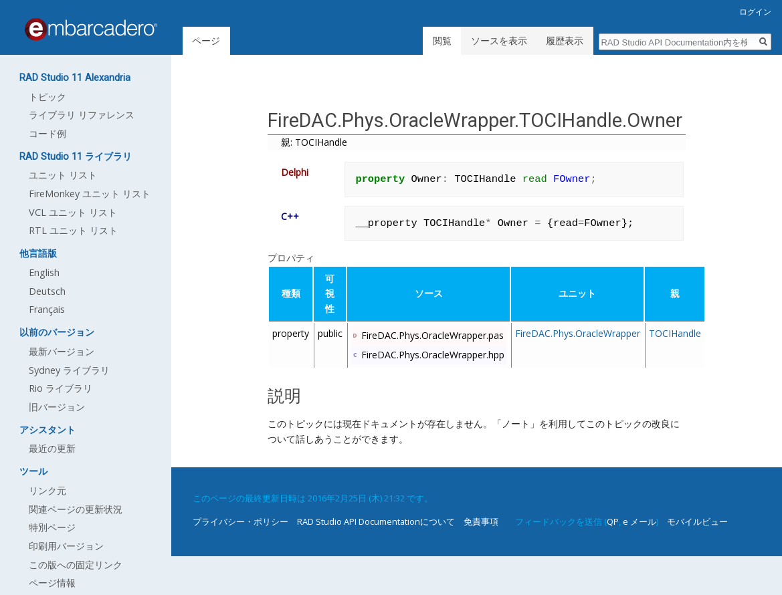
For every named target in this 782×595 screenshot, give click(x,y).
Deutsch (47, 291)
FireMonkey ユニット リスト (90, 193)
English (44, 272)
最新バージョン (61, 351)
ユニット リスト (63, 174)
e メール (639, 521)
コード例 (47, 133)
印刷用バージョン (66, 546)
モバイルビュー (697, 521)
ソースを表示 (499, 40)
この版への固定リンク (75, 564)
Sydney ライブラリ (69, 370)
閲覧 (442, 40)
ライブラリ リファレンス (81, 114)
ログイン (755, 11)
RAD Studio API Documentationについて (376, 521)
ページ (206, 40)
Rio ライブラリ (60, 388)
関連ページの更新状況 (75, 509)
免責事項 (481, 521)
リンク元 (47, 490)
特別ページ (52, 527)
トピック (47, 96)
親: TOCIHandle (314, 142)
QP (613, 521)
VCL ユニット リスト (73, 212)
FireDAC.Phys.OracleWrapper (577, 333)
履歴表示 (564, 40)
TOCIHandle (675, 333)
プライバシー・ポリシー (240, 521)
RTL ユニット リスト (73, 230)
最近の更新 (52, 448)
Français (47, 309)
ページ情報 (52, 582)
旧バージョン (57, 406)
